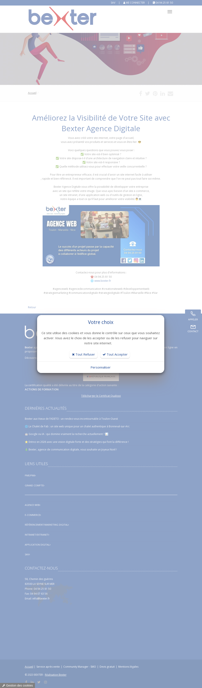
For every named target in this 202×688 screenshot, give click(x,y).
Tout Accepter (115, 354)
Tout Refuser (83, 354)
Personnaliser (101, 367)
